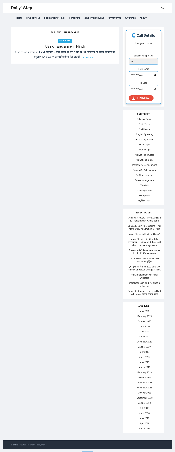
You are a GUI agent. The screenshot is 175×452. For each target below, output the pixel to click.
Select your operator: (144, 55)
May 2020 (144, 331)
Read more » (89, 57)
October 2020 (144, 321)
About (143, 18)
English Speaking (144, 134)
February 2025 (144, 316)
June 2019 (144, 357)
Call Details (33, 18)
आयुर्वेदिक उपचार (114, 18)
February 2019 (144, 372)
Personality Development (144, 165)
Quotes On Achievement (144, 170)
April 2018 (144, 423)
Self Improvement (94, 18)
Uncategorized (144, 190)
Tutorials (130, 18)
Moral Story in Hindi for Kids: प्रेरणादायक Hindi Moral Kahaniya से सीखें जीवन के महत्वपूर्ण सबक (144, 242)
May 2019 (144, 362)
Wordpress (144, 195)
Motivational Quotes (144, 155)
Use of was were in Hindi (65, 46)
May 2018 (144, 418)
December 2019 (144, 342)
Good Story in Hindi (54, 18)
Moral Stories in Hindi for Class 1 (145, 234)
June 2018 (144, 413)
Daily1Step (21, 7)
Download (141, 98)
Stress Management (144, 180)
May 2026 (144, 311)
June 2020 (144, 326)
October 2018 (144, 393)
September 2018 (144, 398)
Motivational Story (144, 160)
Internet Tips (144, 150)
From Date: (143, 69)
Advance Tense (144, 119)
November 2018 (144, 388)
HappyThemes (41, 445)
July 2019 (144, 352)
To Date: (144, 83)
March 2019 (144, 367)
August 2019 (144, 347)
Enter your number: (143, 43)
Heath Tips (74, 18)
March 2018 (144, 428)
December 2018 (144, 382)
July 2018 (144, 408)
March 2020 (144, 337)
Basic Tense (65, 41)
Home (19, 18)
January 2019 (144, 377)
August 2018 (144, 403)
